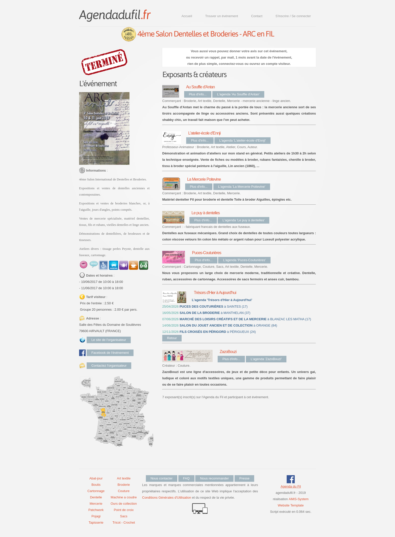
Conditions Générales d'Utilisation (166, 497)
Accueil (186, 16)
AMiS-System (299, 499)
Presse (244, 478)
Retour (172, 338)
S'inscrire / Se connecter (293, 16)
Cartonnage (96, 491)
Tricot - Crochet (123, 522)
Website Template (291, 505)
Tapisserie (96, 522)
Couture (123, 491)
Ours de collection (124, 503)
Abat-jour (96, 478)
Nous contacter (162, 478)
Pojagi (96, 516)
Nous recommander (214, 478)
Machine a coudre (124, 497)
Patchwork (96, 510)
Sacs (123, 516)
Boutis (96, 485)
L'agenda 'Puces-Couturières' (244, 260)
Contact (256, 16)
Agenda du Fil (291, 486)
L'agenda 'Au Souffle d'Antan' (238, 94)
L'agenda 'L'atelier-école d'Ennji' (242, 140)
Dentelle (96, 497)
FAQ (186, 478)
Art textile (123, 478)
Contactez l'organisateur (109, 365)
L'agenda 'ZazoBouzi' (266, 359)
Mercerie (96, 503)
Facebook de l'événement (110, 353)
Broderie (123, 485)
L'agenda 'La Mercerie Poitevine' (241, 187)
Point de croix (124, 510)
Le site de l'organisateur (108, 340)
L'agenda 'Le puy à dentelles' (243, 220)
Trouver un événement (221, 16)
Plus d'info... (198, 94)
